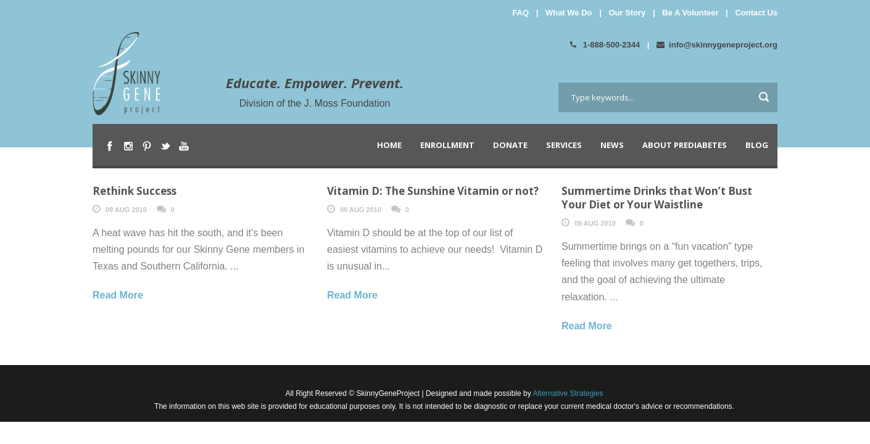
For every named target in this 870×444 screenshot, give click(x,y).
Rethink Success (134, 191)
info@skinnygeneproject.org (717, 44)
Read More (118, 295)
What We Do (568, 12)
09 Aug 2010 (126, 209)
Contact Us (756, 12)
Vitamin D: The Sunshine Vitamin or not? (433, 191)
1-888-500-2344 (605, 44)
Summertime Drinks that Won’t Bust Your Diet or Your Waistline (656, 198)
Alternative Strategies (567, 393)
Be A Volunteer (690, 12)
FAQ (520, 12)
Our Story (626, 12)
